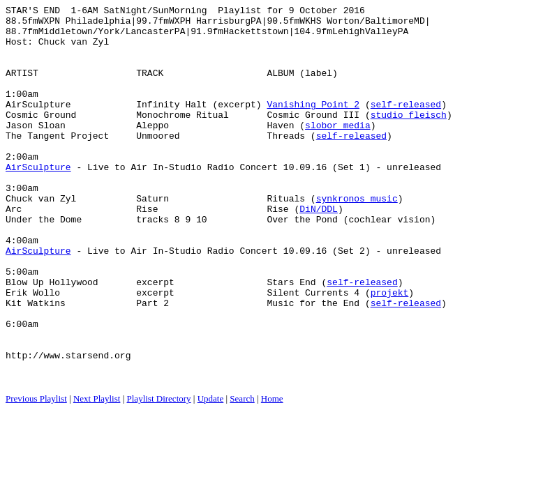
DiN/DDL (318, 250)
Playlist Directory (159, 474)
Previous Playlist (36, 474)
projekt (390, 350)
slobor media (338, 150)
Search (242, 474)
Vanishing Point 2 (313, 125)
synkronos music (357, 237)
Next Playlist (97, 474)
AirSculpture (38, 200)
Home (272, 474)
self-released (406, 125)
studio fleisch (409, 137)
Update (211, 474)
